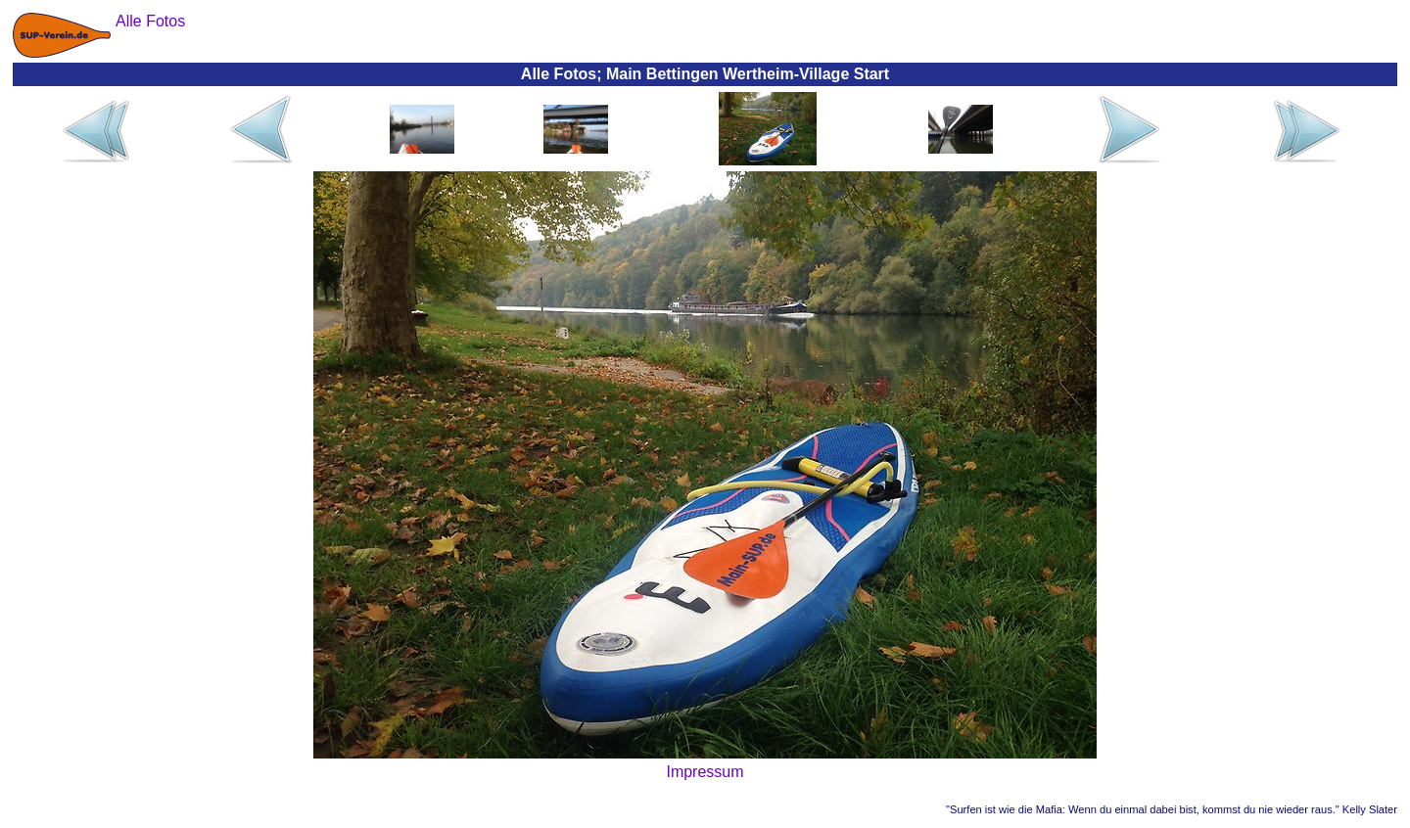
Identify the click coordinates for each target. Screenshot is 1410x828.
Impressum (704, 771)
